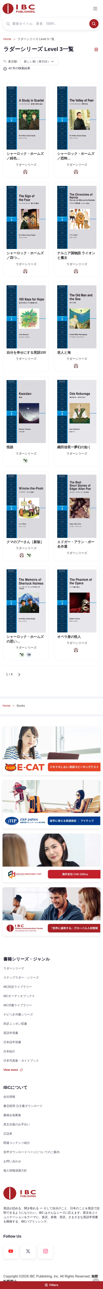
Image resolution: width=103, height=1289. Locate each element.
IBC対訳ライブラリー (17, 986)
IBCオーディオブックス (19, 996)
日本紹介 (9, 1051)
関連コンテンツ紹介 (16, 1142)
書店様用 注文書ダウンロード (23, 1106)
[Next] (19, 674)
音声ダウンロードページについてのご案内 (31, 1152)
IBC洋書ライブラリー (17, 1005)
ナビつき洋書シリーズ (18, 1014)
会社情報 (9, 1096)
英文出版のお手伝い (16, 1124)
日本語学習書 (12, 1042)
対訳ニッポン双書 (15, 1023)
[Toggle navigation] (95, 8)
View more (13, 1069)
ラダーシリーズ (13, 968)
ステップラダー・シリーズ (21, 977)
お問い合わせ (12, 1161)
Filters (51, 1285)
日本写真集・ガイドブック (21, 1060)
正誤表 (7, 1133)
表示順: (10, 61)
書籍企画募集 (12, 1115)
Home (7, 39)
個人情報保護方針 (15, 1170)
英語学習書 (10, 1033)
